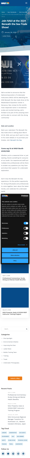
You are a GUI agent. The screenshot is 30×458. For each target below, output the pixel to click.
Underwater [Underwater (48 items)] (19, 444)
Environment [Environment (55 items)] (5, 436)
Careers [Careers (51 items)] (4, 432)
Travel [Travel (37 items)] (11, 444)
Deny (15, 260)
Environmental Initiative (10, 342)
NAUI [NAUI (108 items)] (13, 436)
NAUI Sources (23, 12)
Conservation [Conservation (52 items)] (13, 432)
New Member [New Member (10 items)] (20, 436)
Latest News (6, 36)
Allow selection (15, 255)
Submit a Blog (15, 378)
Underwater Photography (11, 363)
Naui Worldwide (12, 12)
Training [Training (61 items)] (4, 444)
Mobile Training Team (10, 352)
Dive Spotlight (7, 338)
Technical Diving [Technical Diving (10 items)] (22, 440)
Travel (5, 359)
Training (5, 356)
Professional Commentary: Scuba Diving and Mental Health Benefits (14, 279)
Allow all (15, 250)
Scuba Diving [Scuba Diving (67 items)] (11, 440)
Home (3, 12)
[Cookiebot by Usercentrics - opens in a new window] (21, 196)
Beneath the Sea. (16, 140)
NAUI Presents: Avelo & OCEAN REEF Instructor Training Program (15, 313)
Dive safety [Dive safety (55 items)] (22, 432)
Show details (21, 245)
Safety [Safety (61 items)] (4, 440)
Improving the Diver (9, 345)
